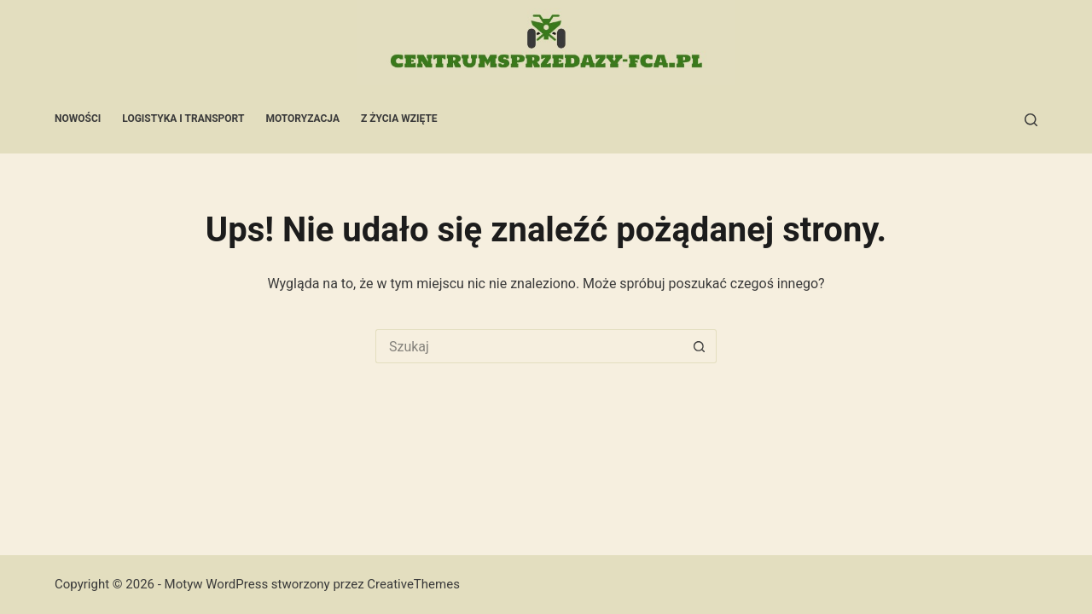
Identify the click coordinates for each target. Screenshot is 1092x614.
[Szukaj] (1031, 119)
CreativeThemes (413, 584)
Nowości (78, 119)
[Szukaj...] (528, 346)
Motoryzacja (302, 119)
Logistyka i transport (183, 119)
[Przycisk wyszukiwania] (699, 346)
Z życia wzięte (399, 119)
